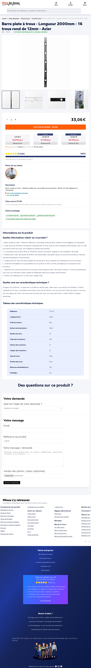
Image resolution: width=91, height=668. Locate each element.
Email (7, 426)
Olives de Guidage (6, 519)
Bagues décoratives (62, 511)
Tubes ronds (31, 517)
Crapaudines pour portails (35, 507)
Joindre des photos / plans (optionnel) (24, 472)
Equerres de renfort (6, 534)
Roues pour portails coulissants (10, 525)
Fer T (29, 532)
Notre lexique (45, 570)
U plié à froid (58, 507)
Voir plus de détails (12, 195)
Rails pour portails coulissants (9, 522)
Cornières (30, 529)
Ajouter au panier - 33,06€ (45, 127)
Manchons (57, 514)
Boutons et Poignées (7, 516)
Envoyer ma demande (12, 484)
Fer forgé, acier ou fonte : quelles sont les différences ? (45, 617)
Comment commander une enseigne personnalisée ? (45, 621)
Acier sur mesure (34, 511)
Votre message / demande (18, 448)
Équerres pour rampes (61, 517)
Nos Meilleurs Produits (45, 554)
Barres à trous (60, 524)
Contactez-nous (45, 566)
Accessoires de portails (10, 507)
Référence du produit (15, 437)
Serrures (3, 528)
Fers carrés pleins (33, 523)
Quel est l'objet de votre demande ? (23, 404)
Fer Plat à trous (59, 527)
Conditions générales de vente (45, 562)
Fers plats (30, 526)
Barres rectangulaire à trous (63, 536)
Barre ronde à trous (60, 530)
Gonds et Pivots (5, 513)
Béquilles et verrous (6, 510)
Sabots (2, 531)
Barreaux (58, 520)
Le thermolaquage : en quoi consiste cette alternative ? (45, 625)
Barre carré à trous (60, 533)
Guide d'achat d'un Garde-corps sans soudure (45, 629)
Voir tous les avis (45, 600)
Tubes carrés (31, 514)
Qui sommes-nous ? (45, 558)
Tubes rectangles (32, 535)
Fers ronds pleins (32, 520)
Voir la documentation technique (16, 193)
